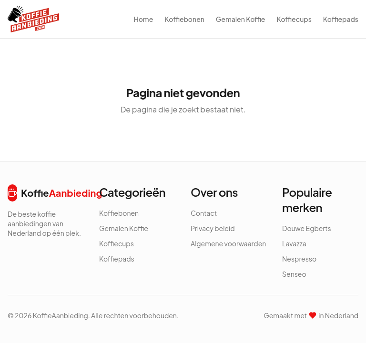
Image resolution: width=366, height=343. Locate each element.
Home (143, 19)
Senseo (294, 274)
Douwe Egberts (306, 228)
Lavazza (294, 243)
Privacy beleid (213, 228)
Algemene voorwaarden (228, 243)
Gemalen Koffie (240, 19)
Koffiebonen (184, 19)
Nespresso (299, 258)
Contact (204, 213)
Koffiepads (340, 19)
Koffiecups (293, 19)
